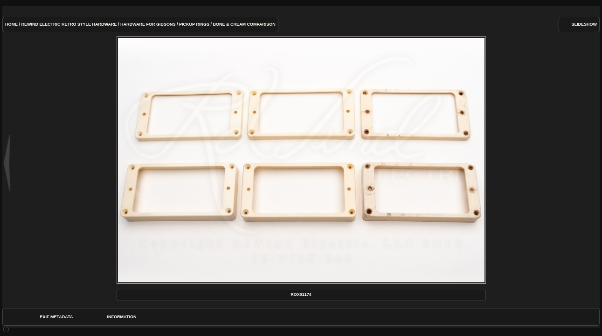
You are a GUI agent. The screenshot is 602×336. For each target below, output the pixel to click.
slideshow (584, 24)
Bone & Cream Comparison (244, 24)
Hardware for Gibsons (148, 24)
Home (11, 24)
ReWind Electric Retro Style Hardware (69, 24)
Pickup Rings (194, 24)
